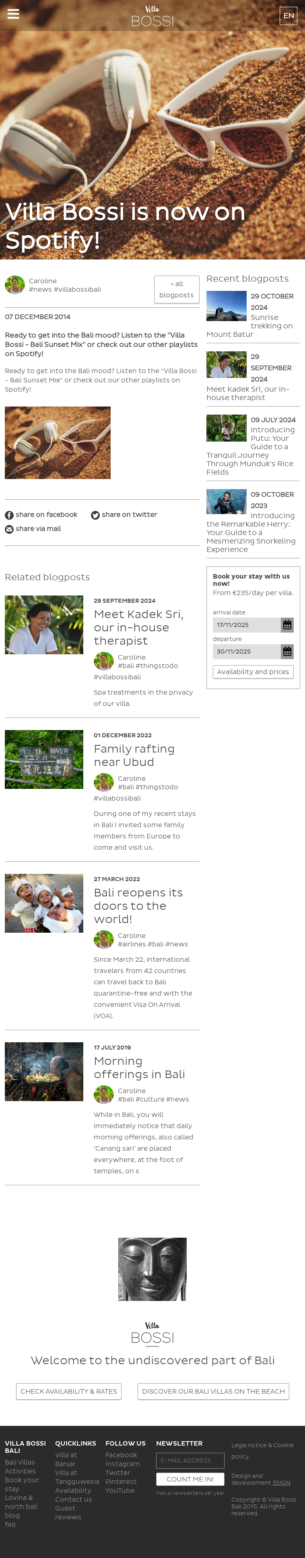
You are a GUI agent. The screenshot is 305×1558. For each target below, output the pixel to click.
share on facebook (46, 515)
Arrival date (229, 613)
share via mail (38, 529)
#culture (150, 1099)
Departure (227, 639)
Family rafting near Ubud (134, 756)
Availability (73, 1491)
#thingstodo (157, 666)
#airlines (132, 944)
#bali (126, 666)
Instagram (122, 1464)
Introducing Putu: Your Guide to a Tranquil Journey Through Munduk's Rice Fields (250, 451)
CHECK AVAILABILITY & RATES (69, 1392)
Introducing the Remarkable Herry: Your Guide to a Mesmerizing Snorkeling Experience (251, 532)
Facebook (121, 1455)
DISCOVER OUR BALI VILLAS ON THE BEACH (213, 1392)
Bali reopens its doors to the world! (138, 906)
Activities (20, 1471)
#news (40, 290)
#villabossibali (77, 290)
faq (10, 1525)
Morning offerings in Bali (139, 1068)
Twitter (117, 1473)
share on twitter (129, 515)
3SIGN (281, 1482)
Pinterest (121, 1482)
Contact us (73, 1500)
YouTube (119, 1491)
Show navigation (13, 16)
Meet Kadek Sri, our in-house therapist (139, 628)
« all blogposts (176, 289)
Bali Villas (20, 1462)
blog (12, 1516)
